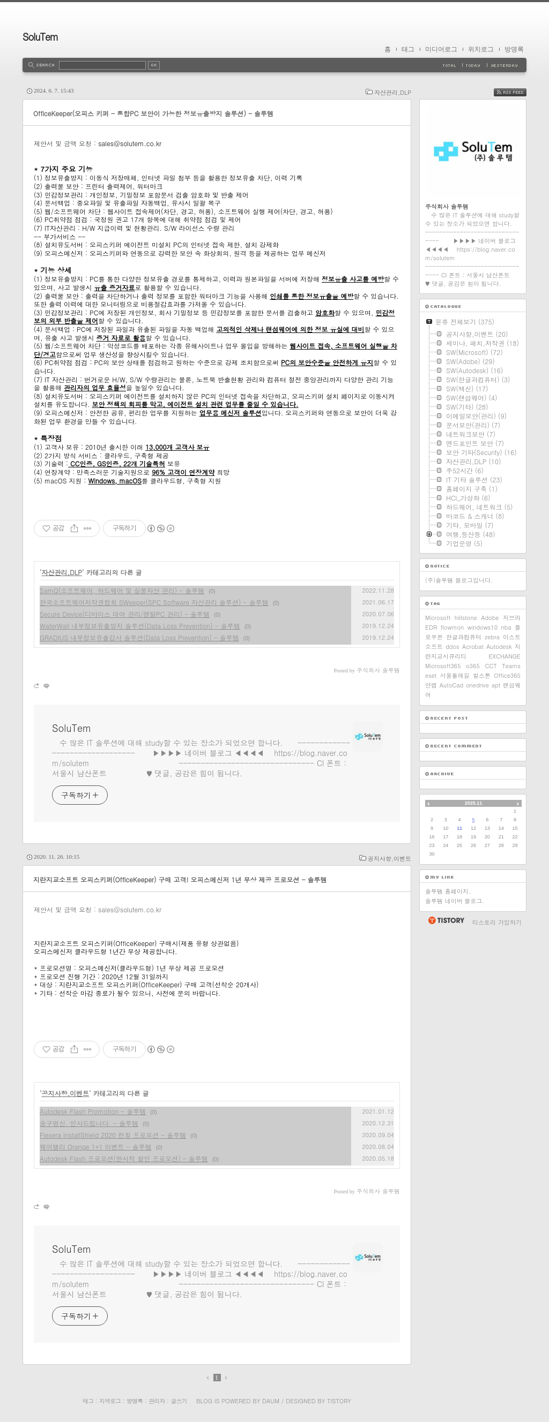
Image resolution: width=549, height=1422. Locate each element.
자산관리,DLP (392, 92)
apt (496, 685)
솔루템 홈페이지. (448, 891)
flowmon (452, 627)
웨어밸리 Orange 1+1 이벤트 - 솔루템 (96, 1146)
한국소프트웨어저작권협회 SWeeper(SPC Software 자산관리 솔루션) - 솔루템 (154, 602)
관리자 (157, 1401)
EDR (431, 627)
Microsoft (437, 618)
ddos (452, 646)
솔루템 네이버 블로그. (454, 901)
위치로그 (481, 49)
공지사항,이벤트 (389, 858)
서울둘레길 (455, 675)
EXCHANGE (504, 656)
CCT (490, 666)
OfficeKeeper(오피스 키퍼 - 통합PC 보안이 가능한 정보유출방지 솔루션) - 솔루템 (153, 113)
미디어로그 (441, 49)
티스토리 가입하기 (497, 922)
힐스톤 (482, 675)
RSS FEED (518, 92)
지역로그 (110, 1401)
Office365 (507, 675)
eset (430, 675)
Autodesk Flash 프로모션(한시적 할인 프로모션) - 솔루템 (124, 1158)
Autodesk (499, 646)
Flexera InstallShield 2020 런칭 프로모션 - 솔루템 (113, 1134)
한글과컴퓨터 (463, 637)
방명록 (514, 49)
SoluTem (40, 36)
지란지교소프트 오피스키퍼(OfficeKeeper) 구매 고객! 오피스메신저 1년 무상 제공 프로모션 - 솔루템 (180, 879)
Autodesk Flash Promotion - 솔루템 (93, 1111)
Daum (270, 1401)
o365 (473, 666)
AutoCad (451, 685)
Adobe (490, 618)
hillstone (466, 618)
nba (506, 627)
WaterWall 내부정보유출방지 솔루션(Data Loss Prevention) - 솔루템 (140, 625)
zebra (492, 637)
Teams (511, 666)
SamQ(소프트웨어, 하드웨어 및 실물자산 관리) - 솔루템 (122, 590)
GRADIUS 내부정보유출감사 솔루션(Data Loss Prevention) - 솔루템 (139, 637)
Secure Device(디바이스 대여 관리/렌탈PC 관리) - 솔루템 (125, 613)
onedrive (477, 685)
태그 (408, 49)
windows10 (483, 627)
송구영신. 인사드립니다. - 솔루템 (89, 1123)
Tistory (339, 1401)
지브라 (512, 618)
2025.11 (474, 803)
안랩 (431, 685)
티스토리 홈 (445, 920)
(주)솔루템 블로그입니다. (459, 580)
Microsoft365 (443, 666)
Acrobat (473, 646)
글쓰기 (178, 1401)
